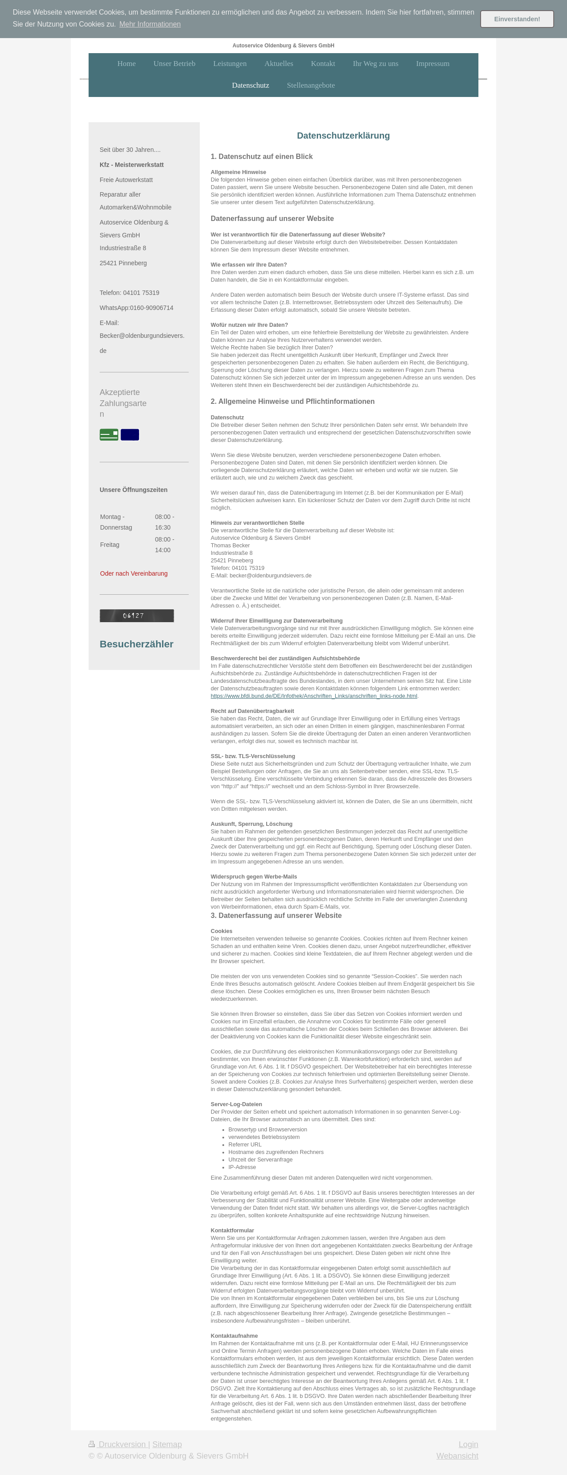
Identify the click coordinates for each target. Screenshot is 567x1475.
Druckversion (118, 1444)
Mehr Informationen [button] (150, 24)
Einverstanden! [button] (517, 19)
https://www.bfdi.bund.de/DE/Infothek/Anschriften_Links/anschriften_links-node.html (314, 695)
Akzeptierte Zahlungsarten (123, 402)
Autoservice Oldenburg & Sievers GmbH (283, 45)
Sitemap (167, 1444)
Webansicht (457, 1455)
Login (468, 1444)
